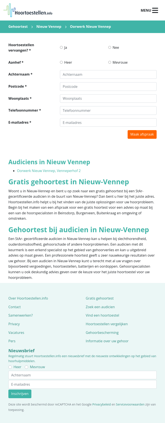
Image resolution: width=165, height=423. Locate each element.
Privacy (14, 324)
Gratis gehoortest (100, 298)
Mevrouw (120, 62)
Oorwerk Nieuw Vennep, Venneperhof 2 (49, 170)
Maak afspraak (142, 134)
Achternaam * (20, 74)
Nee (116, 47)
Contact (14, 307)
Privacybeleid (101, 404)
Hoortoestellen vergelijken (107, 324)
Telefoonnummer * (24, 110)
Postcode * (17, 86)
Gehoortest (18, 26)
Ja (65, 47)
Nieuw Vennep (48, 26)
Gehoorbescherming (102, 332)
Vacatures (16, 332)
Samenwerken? (20, 315)
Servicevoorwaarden (130, 404)
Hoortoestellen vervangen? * (21, 48)
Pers (11, 341)
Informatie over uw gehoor (107, 341)
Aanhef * (15, 62)
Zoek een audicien (100, 307)
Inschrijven (20, 393)
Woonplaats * (20, 98)
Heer (68, 62)
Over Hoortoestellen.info (28, 298)
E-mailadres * (19, 122)
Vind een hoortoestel (102, 315)
